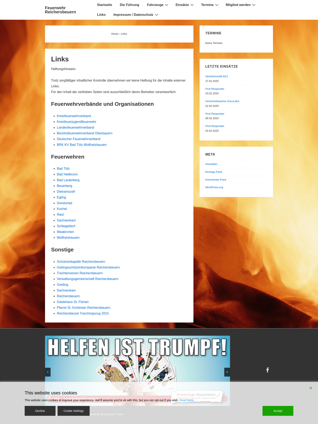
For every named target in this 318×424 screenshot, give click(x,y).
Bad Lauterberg (68, 180)
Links (101, 14)
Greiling (62, 284)
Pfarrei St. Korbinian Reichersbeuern (84, 307)
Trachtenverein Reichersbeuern (80, 273)
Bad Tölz (63, 168)
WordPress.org (214, 187)
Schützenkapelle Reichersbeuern (81, 261)
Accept (278, 410)
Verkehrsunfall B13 (216, 76)
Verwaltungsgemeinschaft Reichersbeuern (88, 279)
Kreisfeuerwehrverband (74, 116)
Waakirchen (65, 232)
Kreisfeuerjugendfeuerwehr (76, 121)
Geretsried (64, 203)
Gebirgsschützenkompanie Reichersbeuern (88, 267)
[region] (137, 371)
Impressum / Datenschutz (136, 14)
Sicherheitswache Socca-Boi (222, 101)
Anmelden (211, 164)
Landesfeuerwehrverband (75, 127)
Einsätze (185, 5)
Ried (60, 214)
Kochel (62, 209)
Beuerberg (64, 186)
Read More (186, 400)
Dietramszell (66, 191)
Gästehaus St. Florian (73, 302)
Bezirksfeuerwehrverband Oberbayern (84, 133)
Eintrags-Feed (213, 171)
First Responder (214, 88)
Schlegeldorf (66, 226)
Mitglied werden (241, 5)
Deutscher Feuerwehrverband (79, 139)
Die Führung (129, 5)
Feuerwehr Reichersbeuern (60, 10)
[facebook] (268, 371)
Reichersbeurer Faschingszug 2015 (83, 313)
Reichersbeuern (68, 296)
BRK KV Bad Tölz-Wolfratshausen (82, 144)
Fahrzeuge (158, 5)
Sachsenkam (66, 220)
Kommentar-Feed (215, 179)
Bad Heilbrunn (67, 174)
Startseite (104, 5)
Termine (210, 5)
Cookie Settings (74, 410)
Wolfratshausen (68, 237)
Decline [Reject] (40, 410)
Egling (61, 197)
